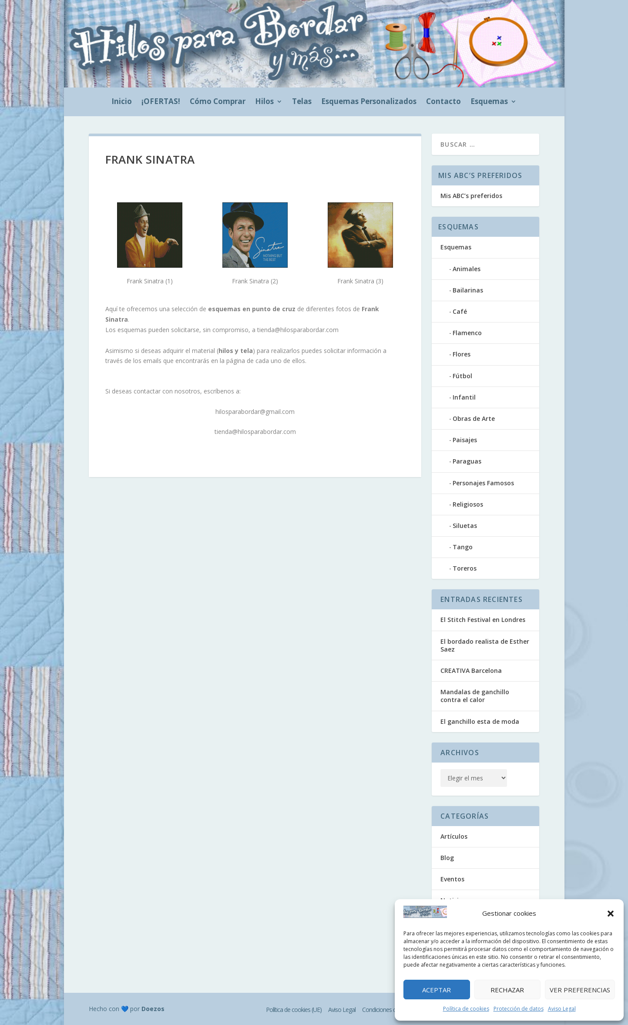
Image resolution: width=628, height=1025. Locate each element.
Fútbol (462, 376)
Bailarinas (468, 290)
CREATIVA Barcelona (471, 670)
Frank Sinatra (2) (255, 281)
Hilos (264, 102)
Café (460, 311)
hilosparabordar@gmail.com (255, 411)
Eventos (452, 879)
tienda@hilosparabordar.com (298, 330)
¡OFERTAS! (160, 102)
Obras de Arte (474, 418)
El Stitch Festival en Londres (482, 619)
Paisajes (465, 440)
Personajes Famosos (483, 483)
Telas (302, 102)
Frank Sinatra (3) (360, 281)
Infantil (464, 397)
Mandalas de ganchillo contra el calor (474, 696)
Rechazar (507, 989)
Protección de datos (519, 1008)
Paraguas (467, 461)
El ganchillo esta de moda (479, 721)
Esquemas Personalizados (368, 102)
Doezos (153, 1009)
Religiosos (468, 504)
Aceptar (436, 989)
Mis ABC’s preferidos (471, 196)
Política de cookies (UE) (294, 1009)
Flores (461, 354)
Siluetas (465, 525)
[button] (610, 913)
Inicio (121, 102)
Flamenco (467, 333)
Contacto (443, 102)
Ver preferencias (580, 989)
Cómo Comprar (217, 102)
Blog (447, 858)
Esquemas (489, 102)
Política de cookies (466, 1008)
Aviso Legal (562, 1008)
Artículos (453, 836)
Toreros (465, 568)
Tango (463, 547)
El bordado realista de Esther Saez (484, 645)
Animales (466, 269)
